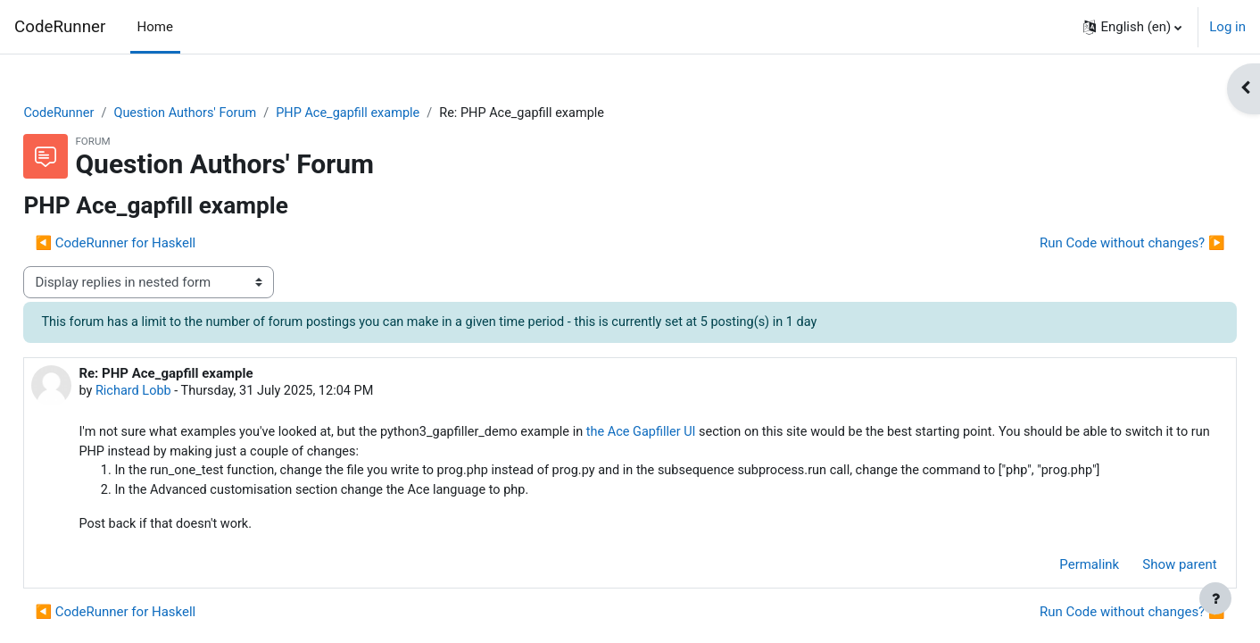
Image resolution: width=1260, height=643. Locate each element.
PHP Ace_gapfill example (398, 113)
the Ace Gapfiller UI (701, 435)
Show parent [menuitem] (1140, 570)
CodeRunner (59, 27)
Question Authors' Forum (229, 113)
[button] (1132, 27)
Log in (1227, 27)
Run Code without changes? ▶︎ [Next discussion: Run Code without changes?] (1092, 244)
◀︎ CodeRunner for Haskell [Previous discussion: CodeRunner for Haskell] (155, 244)
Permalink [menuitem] (1050, 570)
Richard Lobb (175, 393)
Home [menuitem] (155, 27)
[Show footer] (1215, 598)
